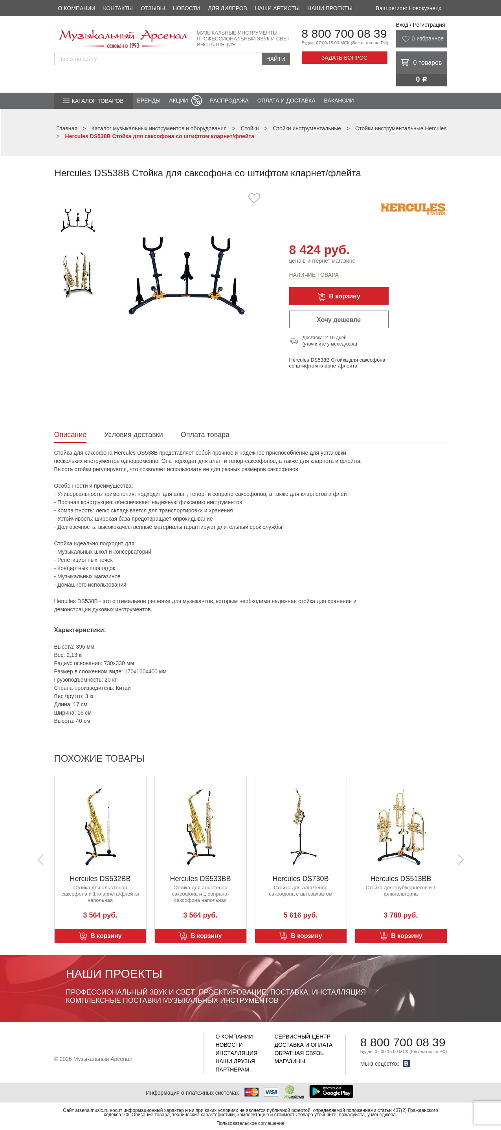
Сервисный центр (302, 1036)
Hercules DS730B (300, 879)
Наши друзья (235, 1061)
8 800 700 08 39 (344, 33)
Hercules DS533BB (200, 879)
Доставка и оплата (304, 1045)
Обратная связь (299, 1053)
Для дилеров (227, 8)
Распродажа (229, 100)
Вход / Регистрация (420, 25)
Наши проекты (329, 8)
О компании (76, 8)
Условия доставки (133, 435)
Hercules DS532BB (100, 879)
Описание (70, 435)
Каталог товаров (98, 101)
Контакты (118, 8)
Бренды (149, 100)
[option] (186, 272)
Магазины (290, 1061)
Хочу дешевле (339, 319)
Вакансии (339, 100)
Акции (178, 100)
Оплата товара (205, 435)
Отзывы (153, 8)
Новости (186, 8)
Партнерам (233, 1069)
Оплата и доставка (286, 100)
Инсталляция (237, 1053)
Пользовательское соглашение (250, 1123)
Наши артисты (277, 8)
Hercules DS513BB (400, 879)
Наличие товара (314, 275)
